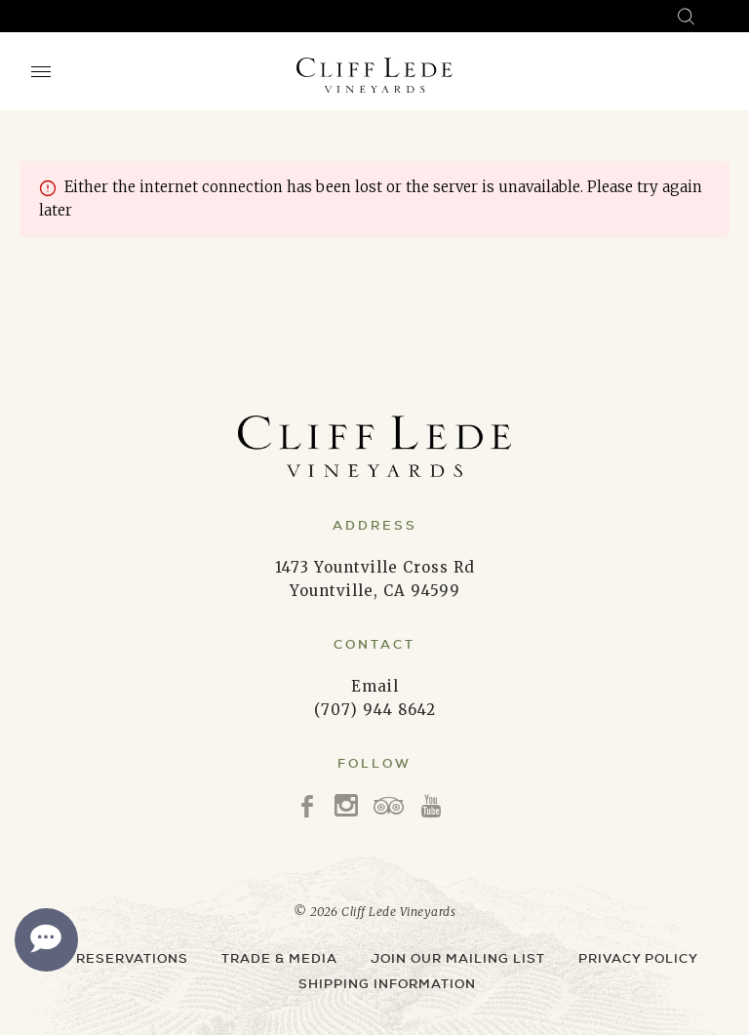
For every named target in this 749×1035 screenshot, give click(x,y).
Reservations (132, 958)
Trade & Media (279, 958)
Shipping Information (387, 983)
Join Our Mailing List (458, 958)
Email (375, 686)
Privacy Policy (638, 958)
